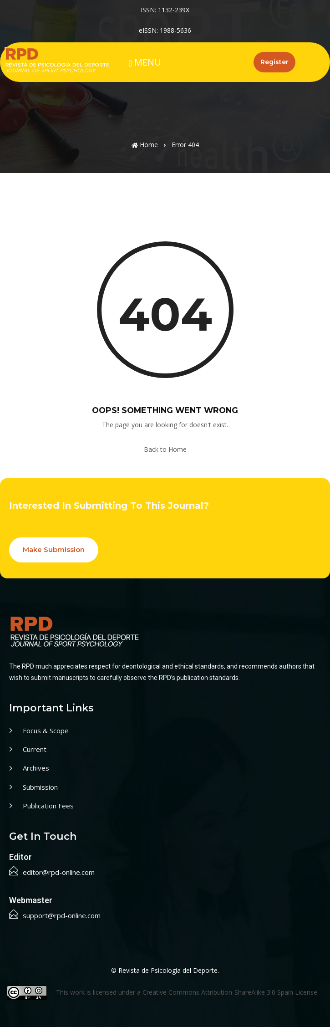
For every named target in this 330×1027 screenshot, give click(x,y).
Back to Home (165, 449)
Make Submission (54, 549)
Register (274, 62)
